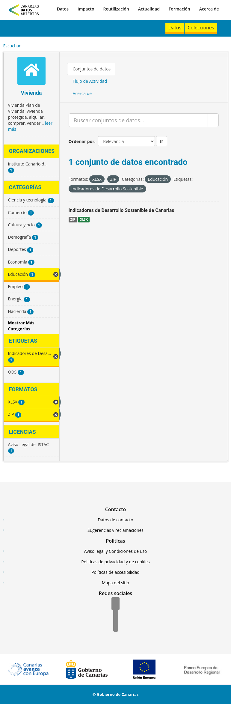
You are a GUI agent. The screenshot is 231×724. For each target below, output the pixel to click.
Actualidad (149, 9)
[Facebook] (115, 604)
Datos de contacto (115, 520)
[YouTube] (115, 625)
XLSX (84, 219)
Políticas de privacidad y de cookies (115, 562)
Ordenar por (81, 141)
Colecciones (201, 27)
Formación (179, 9)
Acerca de (209, 9)
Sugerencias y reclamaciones (115, 530)
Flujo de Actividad (90, 81)
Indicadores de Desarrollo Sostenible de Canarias (121, 210)
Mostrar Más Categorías (21, 326)
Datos (63, 9)
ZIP (72, 219)
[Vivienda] (31, 71)
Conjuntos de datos (92, 69)
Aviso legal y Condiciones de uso (115, 551)
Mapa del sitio (115, 582)
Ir (161, 141)
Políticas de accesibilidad (115, 572)
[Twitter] (115, 615)
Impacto (86, 9)
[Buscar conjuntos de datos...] (138, 120)
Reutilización (116, 9)
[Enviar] (213, 120)
